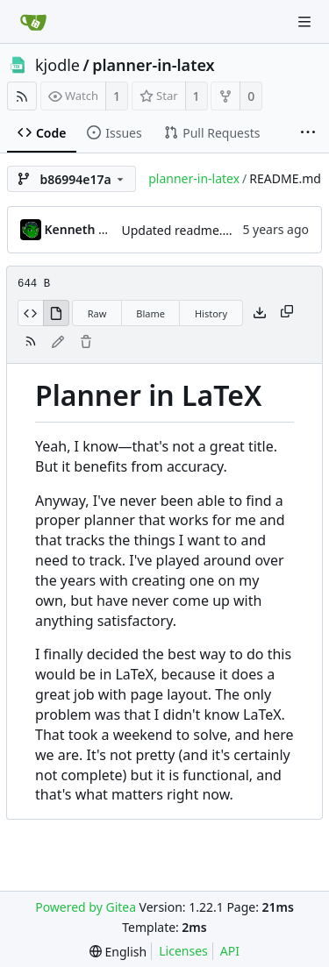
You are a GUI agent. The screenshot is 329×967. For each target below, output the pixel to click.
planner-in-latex (153, 65)
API (230, 950)
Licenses (183, 950)
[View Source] (30, 313)
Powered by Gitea (85, 907)
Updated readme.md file (192, 230)
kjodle (57, 65)
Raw (97, 313)
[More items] (308, 133)
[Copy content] (287, 313)
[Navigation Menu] (304, 22)
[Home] (33, 22)
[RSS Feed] (22, 96)
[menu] (118, 951)
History (211, 313)
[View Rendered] (56, 313)
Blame (150, 313)
